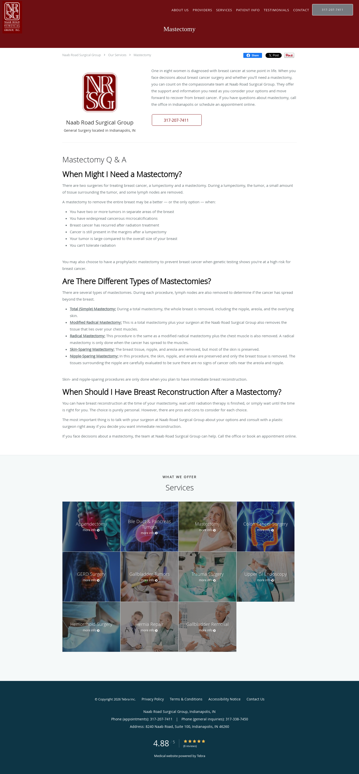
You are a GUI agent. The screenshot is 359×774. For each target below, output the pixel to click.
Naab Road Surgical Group (81, 55)
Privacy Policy (153, 699)
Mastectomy (142, 55)
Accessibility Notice (224, 699)
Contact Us (256, 699)
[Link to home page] (46, 17)
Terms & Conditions (186, 699)
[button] (177, 120)
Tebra (201, 756)
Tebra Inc (128, 699)
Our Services (117, 55)
